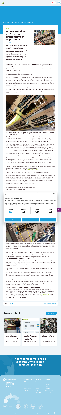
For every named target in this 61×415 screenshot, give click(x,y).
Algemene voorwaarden (23, 413)
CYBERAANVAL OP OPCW (32, 169)
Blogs (36, 381)
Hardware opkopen (28, 386)
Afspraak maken (48, 392)
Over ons (47, 379)
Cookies (41, 413)
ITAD (25, 392)
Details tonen (51, 216)
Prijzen (57, 209)
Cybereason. (9, 60)
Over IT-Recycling (48, 382)
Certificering (47, 388)
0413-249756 (10, 386)
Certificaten (37, 388)
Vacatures (47, 384)
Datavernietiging (27, 384)
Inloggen (47, 386)
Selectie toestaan (30, 219)
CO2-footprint (38, 392)
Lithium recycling (27, 390)
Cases (36, 384)
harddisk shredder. (44, 294)
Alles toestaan (48, 219)
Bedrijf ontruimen (27, 388)
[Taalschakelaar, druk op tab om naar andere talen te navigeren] (53, 2)
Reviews (36, 390)
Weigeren (13, 219)
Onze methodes (38, 386)
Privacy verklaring (34, 413)
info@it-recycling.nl (10, 388)
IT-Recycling (26, 381)
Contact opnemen (49, 390)
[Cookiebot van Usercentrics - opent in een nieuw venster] (51, 194)
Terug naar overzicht (9, 17)
